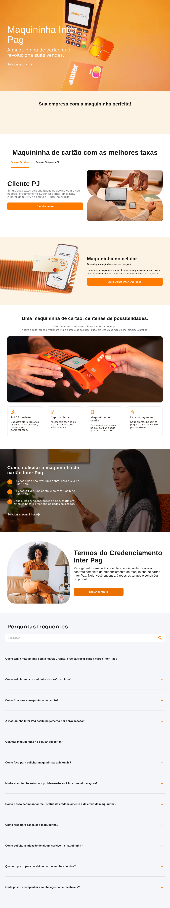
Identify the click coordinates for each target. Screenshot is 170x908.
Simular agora (45, 206)
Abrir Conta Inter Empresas (124, 281)
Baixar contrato (98, 591)
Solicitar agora (19, 65)
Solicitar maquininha (23, 515)
